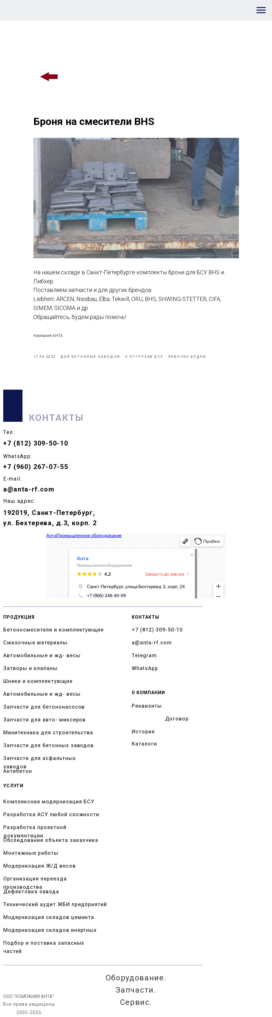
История (143, 732)
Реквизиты (147, 706)
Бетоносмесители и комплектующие (53, 630)
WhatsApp (145, 668)
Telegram (144, 655)
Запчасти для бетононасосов (44, 707)
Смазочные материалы (35, 643)
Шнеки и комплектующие (38, 681)
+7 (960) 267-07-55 (35, 467)
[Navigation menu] (261, 10)
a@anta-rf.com (29, 489)
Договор (177, 719)
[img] (49, 77)
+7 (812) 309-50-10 (35, 443)
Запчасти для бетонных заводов (48, 745)
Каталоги (144, 744)
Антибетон (17, 771)
